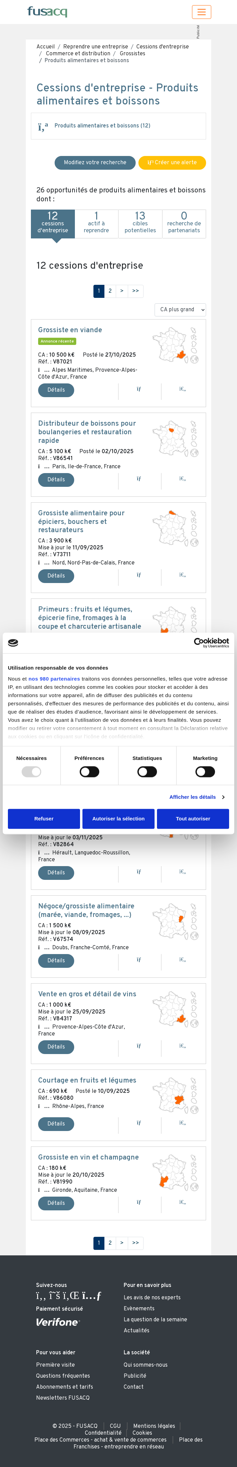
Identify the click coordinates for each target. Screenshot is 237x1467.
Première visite (55, 1365)
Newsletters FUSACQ (63, 1398)
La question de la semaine (155, 1320)
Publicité (198, 32)
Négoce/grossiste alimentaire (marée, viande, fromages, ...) (86, 911)
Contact (134, 1387)
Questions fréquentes (63, 1376)
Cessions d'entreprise (162, 47)
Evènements (139, 1309)
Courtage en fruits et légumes (87, 1080)
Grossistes (131, 54)
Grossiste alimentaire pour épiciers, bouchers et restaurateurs (81, 522)
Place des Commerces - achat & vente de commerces (100, 1440)
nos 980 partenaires (54, 679)
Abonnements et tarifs (64, 1387)
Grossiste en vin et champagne (88, 1157)
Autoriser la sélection (118, 819)
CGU (115, 1426)
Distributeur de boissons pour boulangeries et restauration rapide (87, 432)
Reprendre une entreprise (95, 47)
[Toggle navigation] (201, 12)
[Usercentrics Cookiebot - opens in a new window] (199, 643)
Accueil (45, 47)
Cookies (142, 1433)
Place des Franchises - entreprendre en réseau (138, 1444)
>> (135, 291)
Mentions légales (154, 1426)
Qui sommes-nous (146, 1365)
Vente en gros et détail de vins (87, 994)
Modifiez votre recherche (95, 162)
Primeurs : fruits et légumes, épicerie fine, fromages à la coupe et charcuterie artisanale (89, 618)
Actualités (136, 1331)
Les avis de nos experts (152, 1298)
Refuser (44, 819)
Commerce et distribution (77, 54)
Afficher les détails (192, 797)
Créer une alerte (172, 162)
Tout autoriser (193, 819)
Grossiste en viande (70, 330)
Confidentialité (103, 1433)
